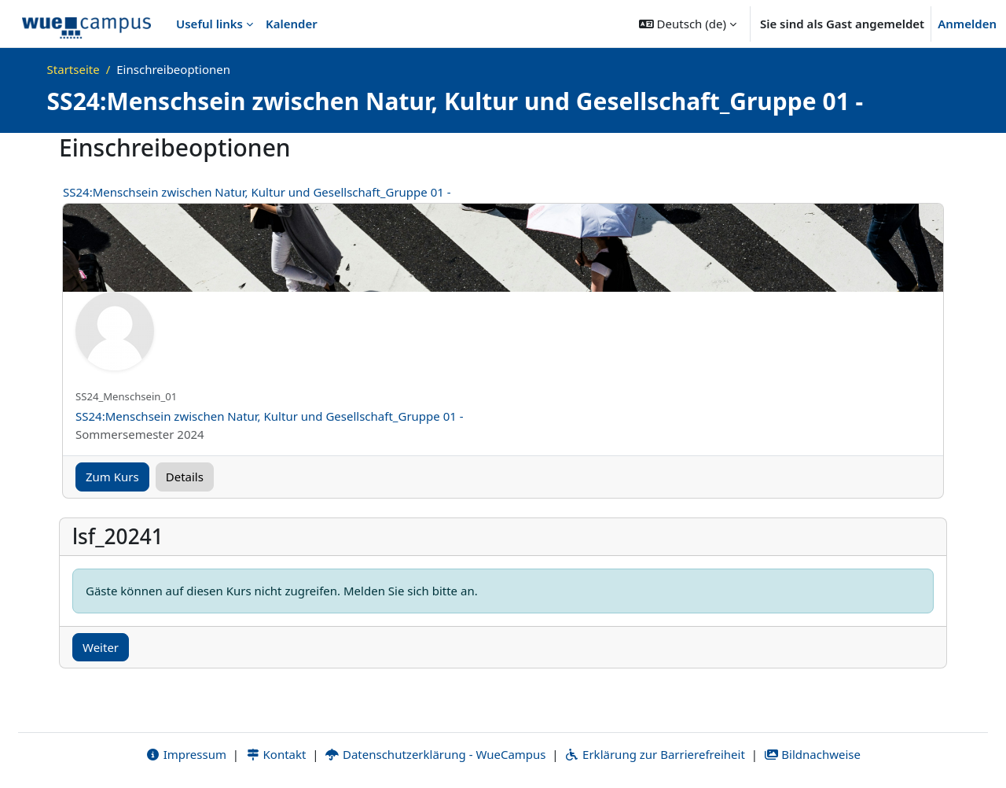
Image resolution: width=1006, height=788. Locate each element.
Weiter (101, 647)
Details (185, 476)
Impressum (185, 754)
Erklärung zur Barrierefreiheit (654, 754)
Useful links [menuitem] (209, 23)
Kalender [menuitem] (292, 23)
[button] (688, 23)
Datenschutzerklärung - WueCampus (435, 754)
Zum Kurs (112, 476)
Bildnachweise (812, 754)
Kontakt (276, 754)
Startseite (73, 69)
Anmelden (967, 23)
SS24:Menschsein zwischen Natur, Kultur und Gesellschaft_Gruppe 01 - (257, 192)
